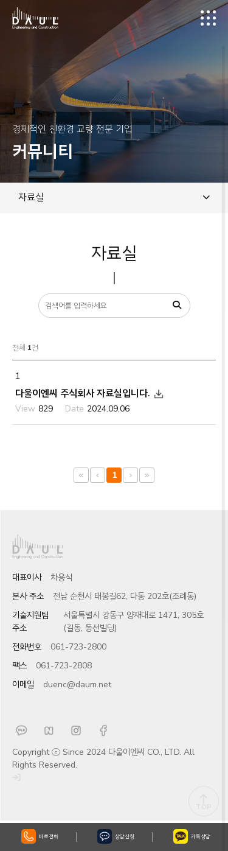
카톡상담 (191, 836)
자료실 (114, 197)
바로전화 (39, 836)
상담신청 (115, 836)
